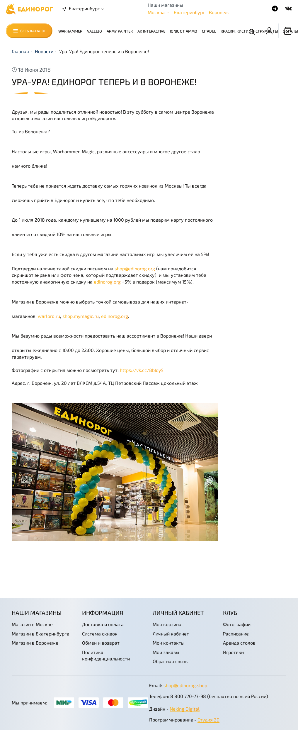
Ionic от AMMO (183, 31)
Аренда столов (239, 642)
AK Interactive (151, 31)
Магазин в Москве (32, 624)
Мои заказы (166, 652)
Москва (156, 12)
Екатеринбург (189, 12)
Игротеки (233, 652)
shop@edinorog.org (135, 268)
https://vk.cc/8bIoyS (142, 370)
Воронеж (219, 12)
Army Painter (120, 31)
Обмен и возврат (101, 642)
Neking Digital (185, 709)
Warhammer (70, 31)
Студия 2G (208, 719)
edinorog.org (107, 281)
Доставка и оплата (103, 624)
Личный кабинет (171, 633)
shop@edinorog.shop (185, 685)
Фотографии (237, 624)
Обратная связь (170, 661)
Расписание (236, 633)
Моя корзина (167, 624)
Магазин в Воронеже (35, 642)
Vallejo (94, 31)
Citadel (209, 31)
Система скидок (100, 633)
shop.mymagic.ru (80, 316)
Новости (44, 51)
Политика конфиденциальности (106, 655)
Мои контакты (169, 642)
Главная (20, 51)
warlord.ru (49, 316)
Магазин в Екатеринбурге (40, 633)
